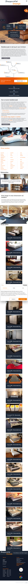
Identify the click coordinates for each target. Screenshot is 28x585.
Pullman (21, 155)
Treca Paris (2, 152)
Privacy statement (19, 564)
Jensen (21, 154)
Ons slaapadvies (5, 124)
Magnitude (2, 155)
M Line (11, 155)
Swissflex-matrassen (5, 110)
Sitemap (18, 565)
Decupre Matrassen (4, 169)
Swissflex (11, 152)
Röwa (21, 159)
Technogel (12, 159)
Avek (21, 152)
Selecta (2, 161)
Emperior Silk (12, 165)
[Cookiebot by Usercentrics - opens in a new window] (23, 285)
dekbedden (10, 120)
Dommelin (2, 168)
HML (11, 154)
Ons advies (5, 58)
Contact (4, 564)
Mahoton (11, 161)
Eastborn (2, 154)
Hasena (11, 157)
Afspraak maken (21, 81)
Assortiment (5, 561)
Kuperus (21, 168)
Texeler (11, 164)
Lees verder (14, 239)
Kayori (11, 168)
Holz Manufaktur (22, 157)
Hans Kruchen (3, 165)
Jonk (1, 164)
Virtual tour (4, 566)
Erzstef (21, 165)
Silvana (21, 164)
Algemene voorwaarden (20, 563)
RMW (21, 161)
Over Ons (4, 563)
